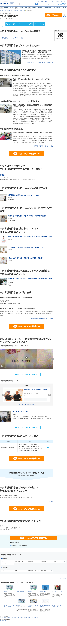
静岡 (3, 622)
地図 (48, 447)
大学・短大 (34, 7)
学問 (26, 7)
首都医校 (6, 591)
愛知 (24, 10)
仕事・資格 (21, 7)
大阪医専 (18, 605)
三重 (7, 622)
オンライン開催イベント (35, 619)
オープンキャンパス (56, 7)
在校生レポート (14, 24)
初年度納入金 (50, 62)
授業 (19, 23)
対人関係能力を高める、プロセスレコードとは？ (23, 195)
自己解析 (12, 7)
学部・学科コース (8, 24)
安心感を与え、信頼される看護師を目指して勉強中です (25, 247)
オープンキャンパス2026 (20, 412)
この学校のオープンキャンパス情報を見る (26, 374)
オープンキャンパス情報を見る (26, 404)
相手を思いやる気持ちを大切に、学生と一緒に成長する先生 (27, 216)
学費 (55, 561)
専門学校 (40, 7)
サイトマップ (50, 1)
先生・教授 (25, 23)
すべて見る (50, 501)
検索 (36, 4)
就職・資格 (36, 23)
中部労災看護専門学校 (20, 591)
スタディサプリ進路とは (41, 1)
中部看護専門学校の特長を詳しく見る (43, 146)
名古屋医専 (30, 591)
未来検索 (6, 7)
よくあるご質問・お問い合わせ (60, 1)
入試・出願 (64, 7)
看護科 (2, 175)
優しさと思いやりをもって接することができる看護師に (25, 258)
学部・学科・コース (32, 62)
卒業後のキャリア (31, 24)
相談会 (29, 619)
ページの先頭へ (64, 578)
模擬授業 (22, 619)
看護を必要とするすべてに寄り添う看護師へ (13, 38)
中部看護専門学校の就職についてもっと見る (42, 318)
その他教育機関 (47, 7)
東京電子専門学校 (43, 591)
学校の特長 (30, 561)
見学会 (15, 619)
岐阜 (0, 622)
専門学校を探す (16, 10)
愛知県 (12, 619)
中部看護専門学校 (9, 16)
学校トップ (2, 23)
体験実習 (25, 619)
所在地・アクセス (41, 62)
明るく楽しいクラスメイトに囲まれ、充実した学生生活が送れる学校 (30, 236)
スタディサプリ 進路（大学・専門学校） (6, 10)
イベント (18, 619)
